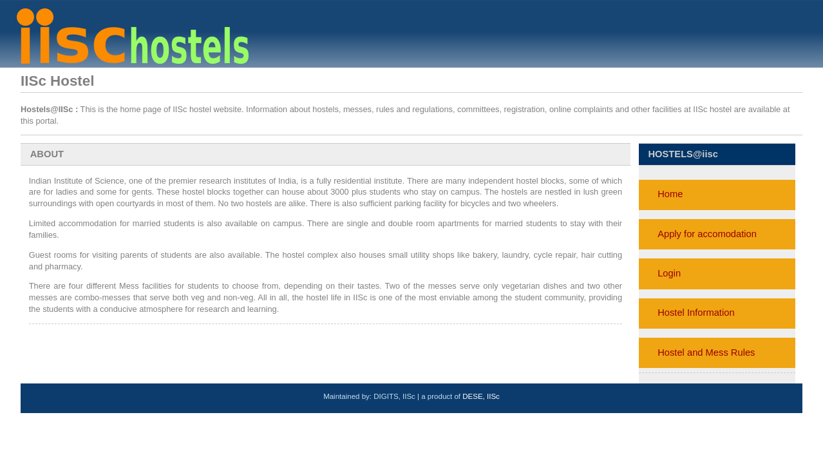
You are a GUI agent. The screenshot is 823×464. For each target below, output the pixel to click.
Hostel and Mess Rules (706, 352)
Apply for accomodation (707, 234)
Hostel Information (695, 312)
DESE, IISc (481, 396)
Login (669, 273)
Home (670, 194)
